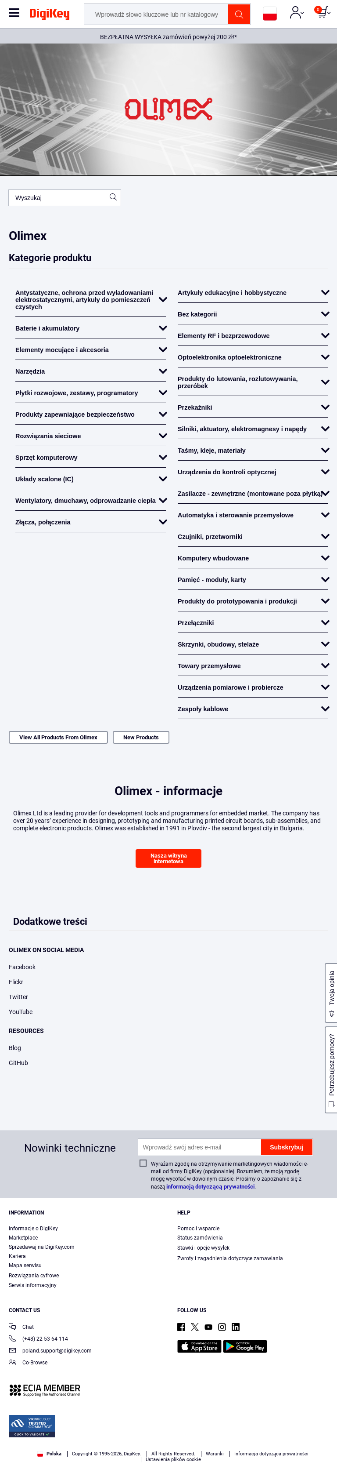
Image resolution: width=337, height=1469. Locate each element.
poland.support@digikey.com (50, 1351)
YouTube (20, 1011)
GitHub (18, 1062)
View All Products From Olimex (58, 737)
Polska (49, 1454)
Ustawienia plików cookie (173, 1459)
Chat (21, 1328)
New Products (141, 737)
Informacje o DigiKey (33, 1228)
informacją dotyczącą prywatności (210, 1186)
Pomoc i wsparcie (198, 1228)
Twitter (18, 996)
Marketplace (23, 1238)
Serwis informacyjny (33, 1285)
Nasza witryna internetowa (169, 858)
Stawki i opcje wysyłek (203, 1248)
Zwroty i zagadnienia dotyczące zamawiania (230, 1258)
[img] (49, 16)
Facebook (22, 967)
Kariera (17, 1256)
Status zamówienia (200, 1238)
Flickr (16, 981)
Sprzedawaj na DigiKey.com (42, 1247)
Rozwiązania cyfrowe (34, 1276)
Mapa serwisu (25, 1265)
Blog (15, 1047)
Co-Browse (28, 1363)
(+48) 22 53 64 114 (38, 1339)
